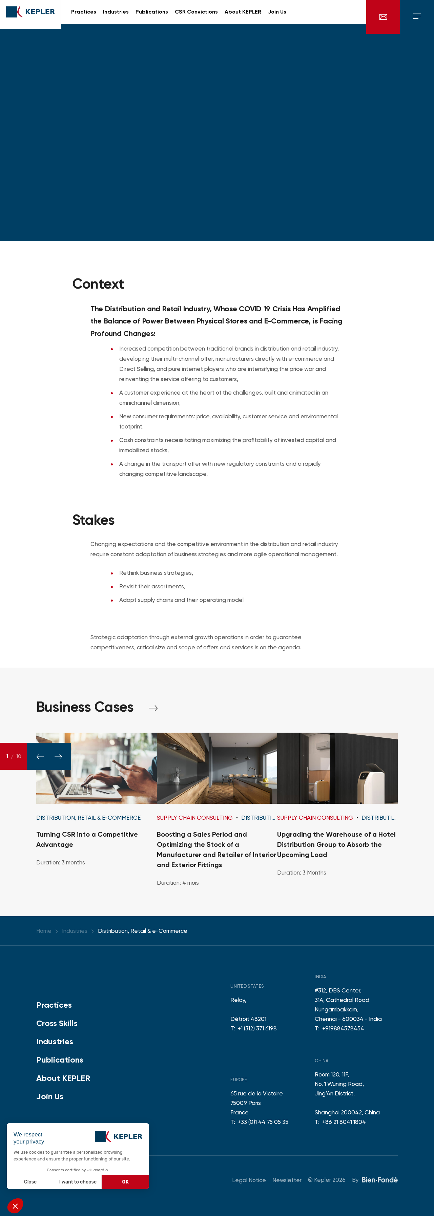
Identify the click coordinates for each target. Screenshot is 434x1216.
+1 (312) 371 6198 (257, 1028)
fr (353, 17)
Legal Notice (249, 1180)
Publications (59, 1060)
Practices (54, 1005)
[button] (15, 1206)
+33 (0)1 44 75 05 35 (263, 1121)
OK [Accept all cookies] (125, 1182)
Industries (54, 1041)
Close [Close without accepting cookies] (30, 1182)
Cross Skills (57, 1023)
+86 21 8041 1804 (344, 1121)
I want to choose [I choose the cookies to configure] (78, 1182)
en (343, 17)
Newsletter (287, 1180)
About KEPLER (63, 1078)
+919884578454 (343, 1028)
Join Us (49, 1096)
